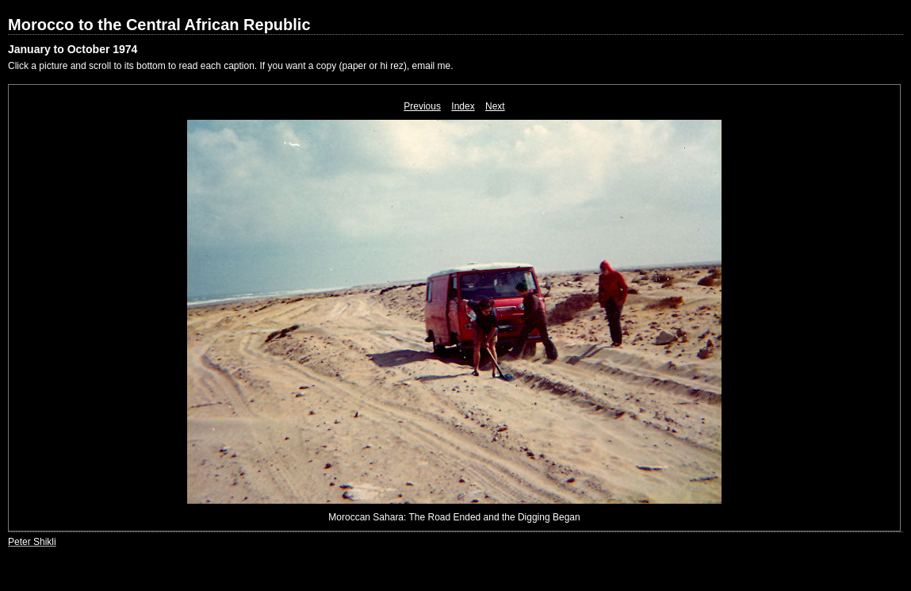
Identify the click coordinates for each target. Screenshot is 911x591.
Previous (422, 106)
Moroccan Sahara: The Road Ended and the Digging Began (454, 517)
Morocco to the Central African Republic (159, 24)
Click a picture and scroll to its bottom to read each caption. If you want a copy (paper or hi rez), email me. (231, 65)
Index (462, 106)
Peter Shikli (32, 541)
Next (495, 106)
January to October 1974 (72, 49)
